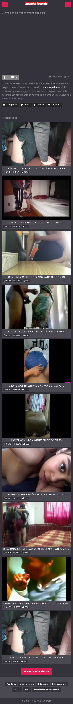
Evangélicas (11, 104)
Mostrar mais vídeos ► (36, 671)
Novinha (40, 104)
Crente (27, 104)
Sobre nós (42, 684)
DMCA (17, 689)
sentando (55, 104)
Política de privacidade (46, 689)
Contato (11, 684)
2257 (27, 689)
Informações (27, 684)
